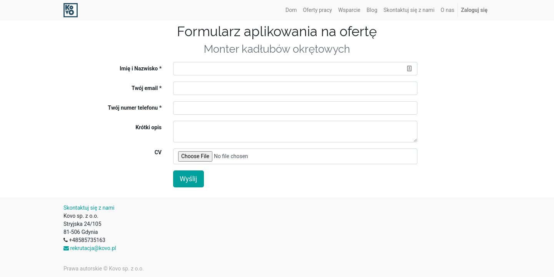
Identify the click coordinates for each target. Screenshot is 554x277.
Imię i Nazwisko (139, 68)
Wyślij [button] (188, 179)
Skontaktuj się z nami (89, 208)
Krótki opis (148, 127)
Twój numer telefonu (133, 108)
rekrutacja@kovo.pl (89, 248)
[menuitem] (291, 10)
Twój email (145, 88)
